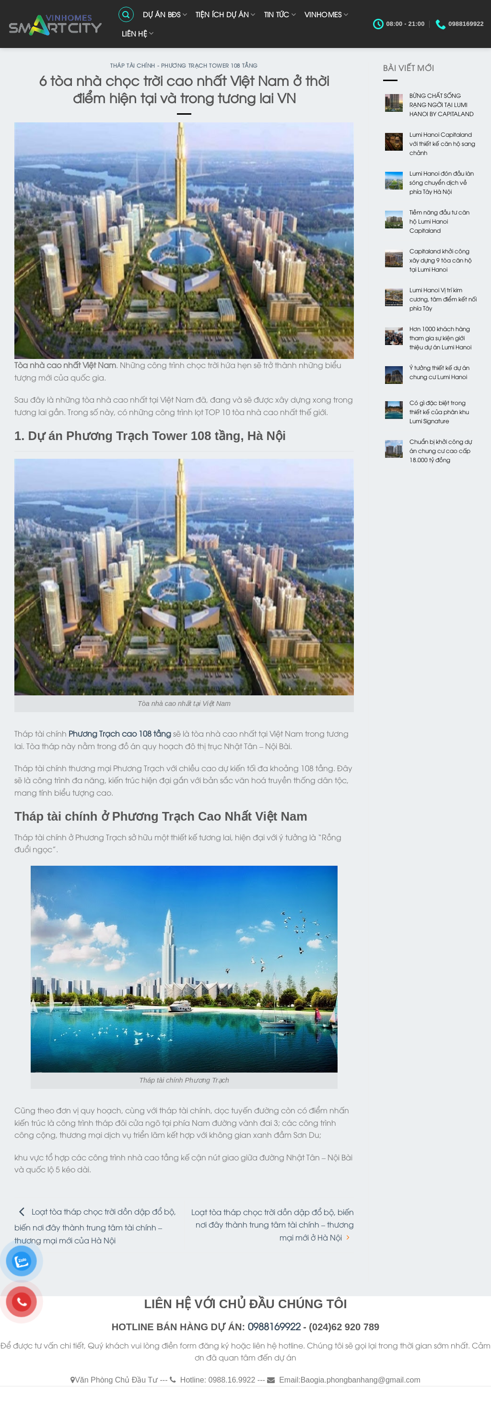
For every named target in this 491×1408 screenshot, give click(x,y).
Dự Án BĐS (165, 14)
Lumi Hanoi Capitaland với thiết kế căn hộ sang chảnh (442, 143)
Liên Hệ (138, 33)
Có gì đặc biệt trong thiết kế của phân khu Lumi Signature (439, 411)
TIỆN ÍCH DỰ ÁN (226, 14)
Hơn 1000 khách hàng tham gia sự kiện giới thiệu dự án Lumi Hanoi (440, 337)
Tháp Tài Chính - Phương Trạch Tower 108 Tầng (184, 65)
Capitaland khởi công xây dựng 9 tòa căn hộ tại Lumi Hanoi (440, 260)
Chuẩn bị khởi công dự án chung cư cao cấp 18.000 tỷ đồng (440, 450)
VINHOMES (326, 14)
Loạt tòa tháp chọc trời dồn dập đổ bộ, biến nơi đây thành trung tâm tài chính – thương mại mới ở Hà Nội (272, 1224)
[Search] (126, 14)
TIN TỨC (280, 14)
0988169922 (274, 1325)
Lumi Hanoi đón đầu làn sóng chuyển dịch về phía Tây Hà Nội (441, 182)
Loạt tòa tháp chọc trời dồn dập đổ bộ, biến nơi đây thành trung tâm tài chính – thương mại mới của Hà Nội (95, 1225)
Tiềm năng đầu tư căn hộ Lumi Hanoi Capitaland (439, 221)
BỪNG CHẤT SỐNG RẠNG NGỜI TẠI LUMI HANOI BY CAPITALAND (441, 104)
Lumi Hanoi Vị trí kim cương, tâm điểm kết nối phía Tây (443, 299)
